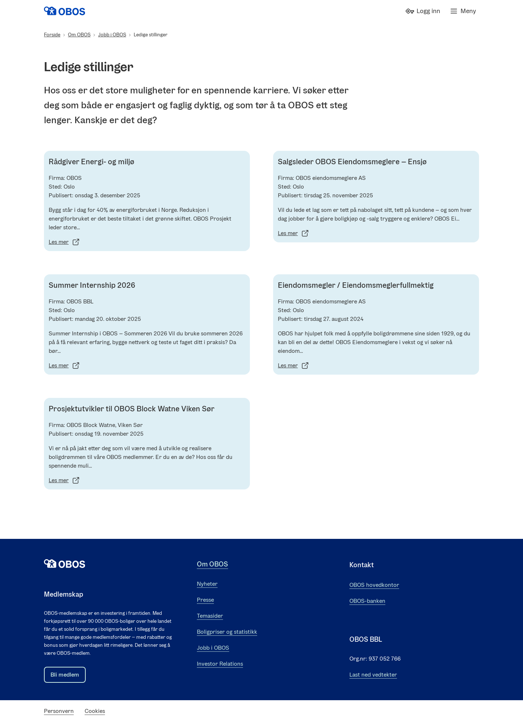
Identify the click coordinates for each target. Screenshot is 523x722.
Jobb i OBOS (112, 35)
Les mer (64, 242)
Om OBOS (79, 35)
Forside (52, 35)
